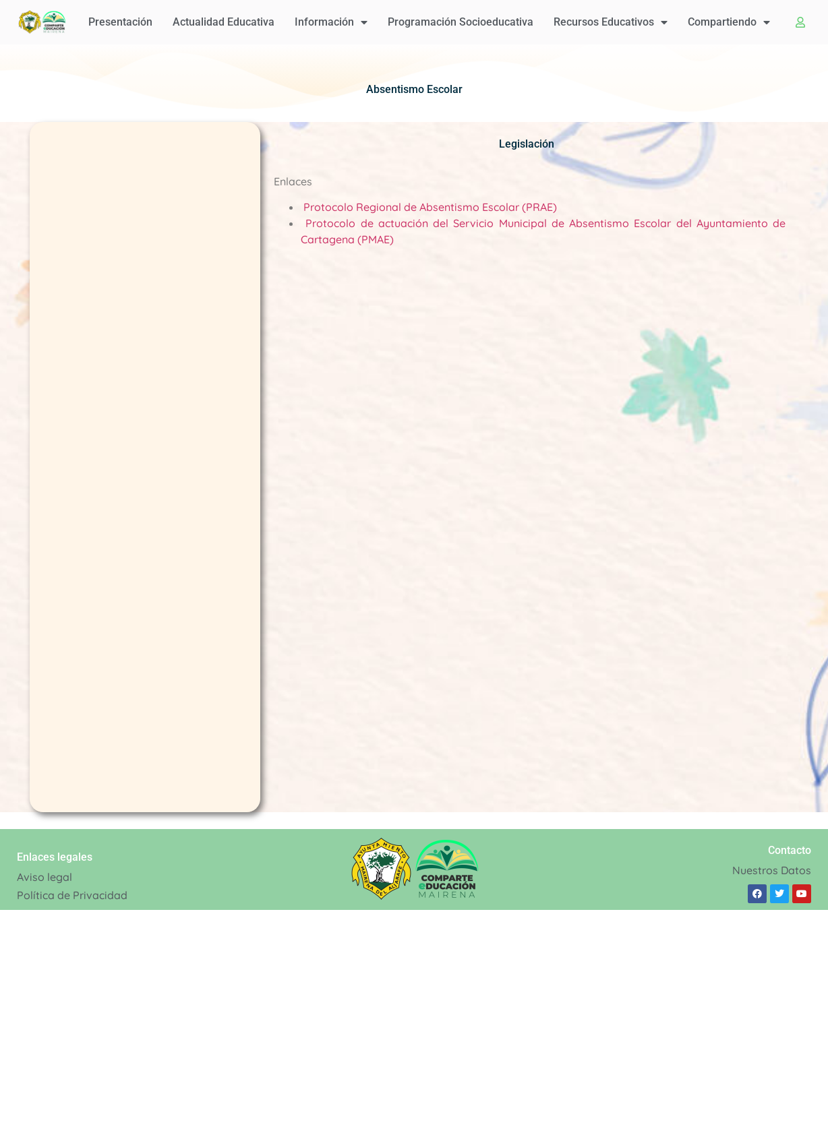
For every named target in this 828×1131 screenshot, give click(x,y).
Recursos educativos (611, 22)
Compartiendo (729, 22)
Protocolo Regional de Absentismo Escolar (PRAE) (430, 207)
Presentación (120, 22)
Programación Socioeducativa (460, 22)
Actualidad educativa (223, 22)
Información (331, 22)
